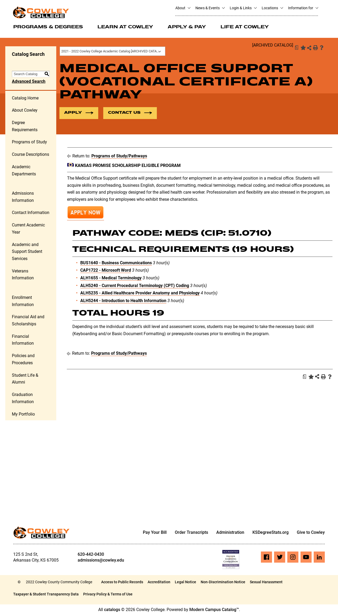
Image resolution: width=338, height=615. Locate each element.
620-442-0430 (91, 554)
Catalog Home (25, 98)
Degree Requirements (24, 126)
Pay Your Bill (155, 532)
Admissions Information (23, 197)
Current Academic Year (28, 229)
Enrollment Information (23, 301)
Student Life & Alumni (25, 379)
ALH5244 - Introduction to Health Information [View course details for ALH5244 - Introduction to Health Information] (123, 300)
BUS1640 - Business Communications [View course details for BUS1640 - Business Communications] (116, 263)
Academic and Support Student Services (27, 251)
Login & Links (243, 8)
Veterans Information (23, 275)
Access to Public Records (122, 582)
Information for (303, 8)
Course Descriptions (30, 154)
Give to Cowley (311, 532)
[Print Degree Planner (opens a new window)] (296, 47)
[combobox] (112, 51)
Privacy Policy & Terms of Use (108, 594)
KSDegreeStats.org (270, 532)
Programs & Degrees (48, 27)
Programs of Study (29, 142)
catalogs (112, 609)
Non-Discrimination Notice (223, 582)
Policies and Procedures (23, 359)
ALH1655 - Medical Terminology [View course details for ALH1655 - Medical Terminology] (111, 278)
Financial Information (23, 340)
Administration (230, 532)
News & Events (209, 8)
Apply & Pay (187, 27)
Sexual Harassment (266, 582)
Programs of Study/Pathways (119, 156)
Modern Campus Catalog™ (214, 609)
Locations (272, 8)
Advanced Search (28, 81)
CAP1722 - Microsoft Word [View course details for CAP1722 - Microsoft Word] (105, 270)
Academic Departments (24, 171)
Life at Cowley (244, 27)
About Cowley (24, 110)
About (182, 8)
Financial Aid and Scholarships (28, 321)
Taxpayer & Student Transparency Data (46, 594)
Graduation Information (23, 398)
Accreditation (159, 582)
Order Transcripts (191, 532)
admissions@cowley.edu (101, 560)
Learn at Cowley (125, 27)
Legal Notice (185, 582)
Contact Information (30, 213)
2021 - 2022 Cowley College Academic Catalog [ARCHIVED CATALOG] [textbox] (112, 51)
